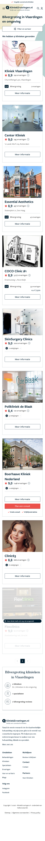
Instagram (6, 788)
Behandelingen (7, 757)
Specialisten (6, 765)
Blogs (4, 777)
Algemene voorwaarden (20, 813)
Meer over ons (7, 744)
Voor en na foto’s (8, 773)
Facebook (5, 792)
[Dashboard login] (42, 8)
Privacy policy (35, 813)
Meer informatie (22, 93)
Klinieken (5, 761)
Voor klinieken (28, 778)
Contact (25, 767)
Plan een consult (22, 506)
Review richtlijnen (29, 757)
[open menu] (3, 8)
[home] (19, 8)
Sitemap (8, 813)
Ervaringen (6, 769)
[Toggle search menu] (38, 8)
